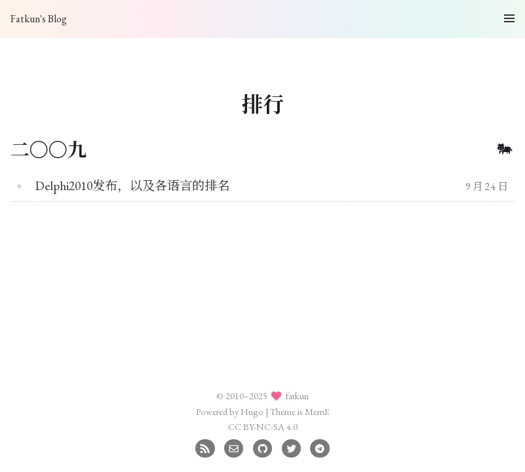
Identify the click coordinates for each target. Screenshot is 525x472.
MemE (317, 411)
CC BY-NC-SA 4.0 (263, 426)
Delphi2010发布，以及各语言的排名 (132, 186)
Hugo (252, 411)
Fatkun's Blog (38, 19)
